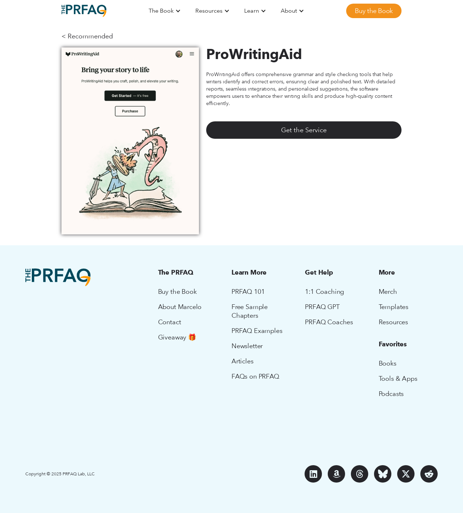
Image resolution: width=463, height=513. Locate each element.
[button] (164, 11)
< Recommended (87, 36)
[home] (83, 11)
